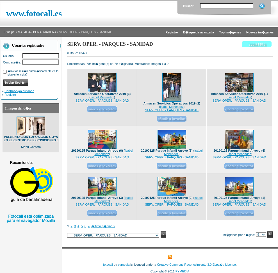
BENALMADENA (44, 32)
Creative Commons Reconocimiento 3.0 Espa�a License (196, 264)
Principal (9, 32)
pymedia (124, 264)
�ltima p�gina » (103, 226)
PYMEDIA (183, 271)
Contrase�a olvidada (19, 91)
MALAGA (24, 32)
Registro (10, 94)
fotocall (108, 264)
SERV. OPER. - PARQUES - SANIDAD (102, 100)
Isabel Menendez (102, 97)
